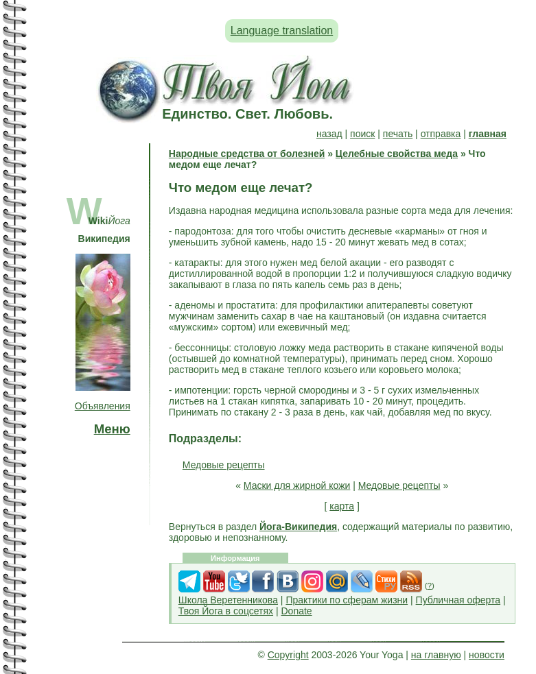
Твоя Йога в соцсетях (225, 610)
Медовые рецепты (224, 464)
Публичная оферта (458, 599)
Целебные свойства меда (397, 153)
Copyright (288, 654)
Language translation (282, 30)
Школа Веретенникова (228, 599)
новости (486, 654)
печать (397, 133)
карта (341, 506)
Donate (296, 610)
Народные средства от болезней (247, 153)
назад (329, 133)
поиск (362, 133)
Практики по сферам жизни (347, 599)
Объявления (102, 405)
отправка (441, 133)
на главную (436, 654)
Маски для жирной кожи (297, 485)
